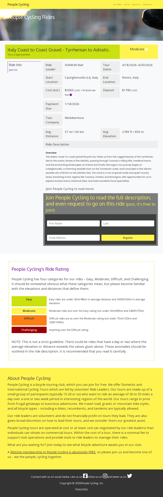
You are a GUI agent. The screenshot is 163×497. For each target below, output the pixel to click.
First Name (55, 217)
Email (51, 231)
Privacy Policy (81, 489)
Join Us (127, 4)
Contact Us (147, 4)
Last (104, 217)
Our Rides (117, 4)
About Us (136, 4)
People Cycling (18, 4)
